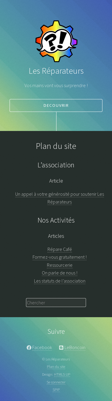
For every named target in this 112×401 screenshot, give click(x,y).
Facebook (42, 347)
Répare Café (59, 249)
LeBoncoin (75, 347)
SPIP (56, 389)
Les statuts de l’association (59, 281)
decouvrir (56, 105)
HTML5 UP (62, 374)
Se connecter (56, 382)
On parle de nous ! (59, 273)
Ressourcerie (60, 265)
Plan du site (56, 366)
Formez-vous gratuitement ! (60, 257)
